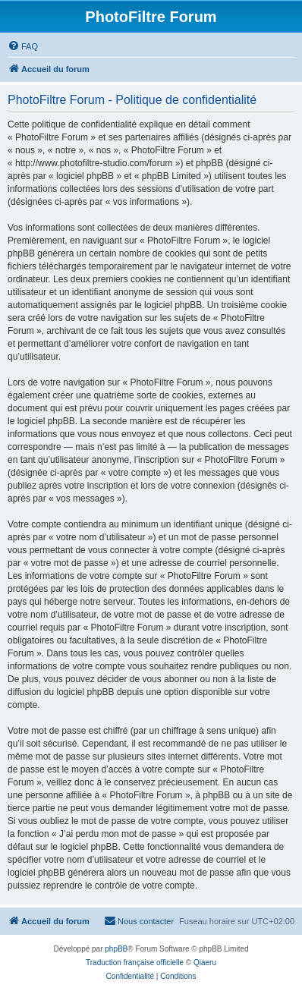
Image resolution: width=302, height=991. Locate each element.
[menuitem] (23, 46)
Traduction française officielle (135, 962)
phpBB (116, 949)
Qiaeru (204, 962)
